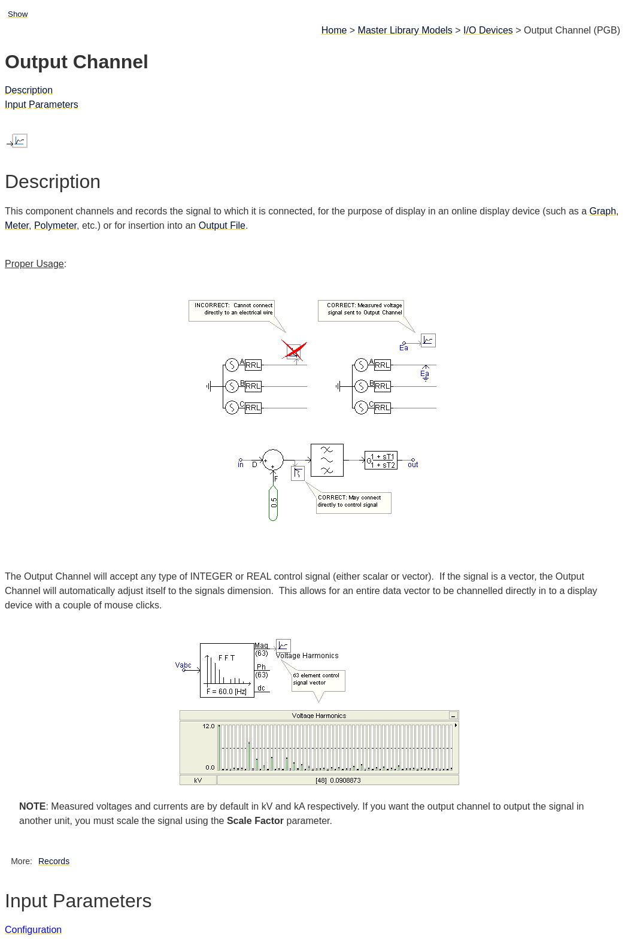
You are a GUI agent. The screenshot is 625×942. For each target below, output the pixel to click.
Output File (222, 225)
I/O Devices (488, 30)
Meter (17, 225)
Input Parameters (41, 104)
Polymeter (55, 225)
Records (53, 861)
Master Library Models (405, 30)
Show (18, 14)
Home (334, 30)
